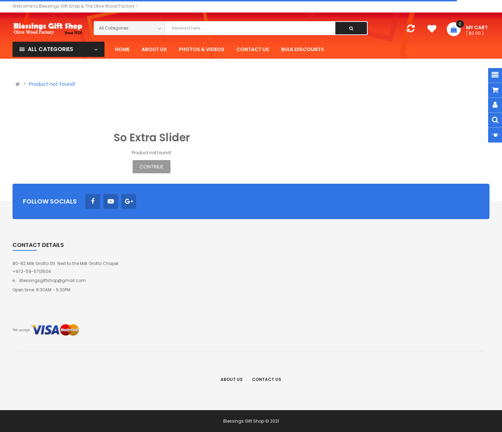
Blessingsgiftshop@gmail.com (52, 280)
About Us (231, 379)
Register (481, 65)
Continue (152, 166)
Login (461, 65)
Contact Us (266, 379)
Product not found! (52, 84)
